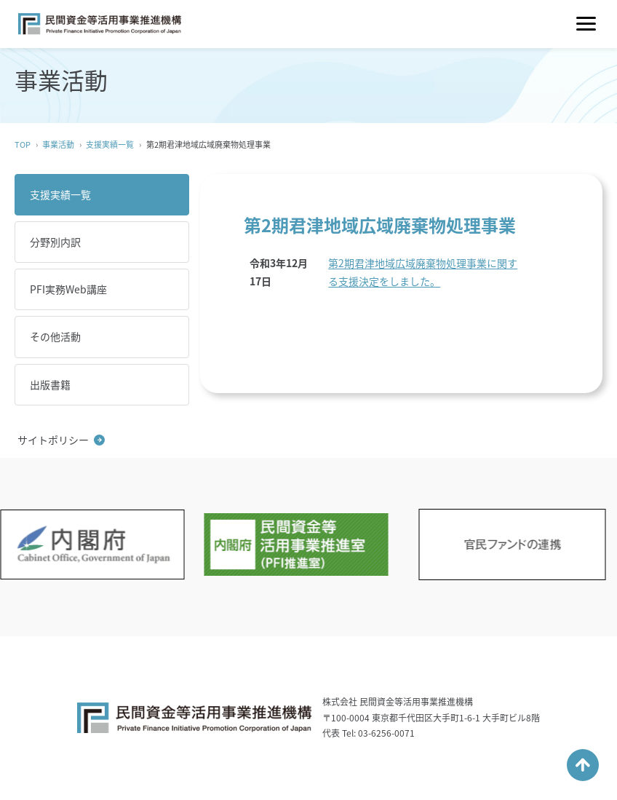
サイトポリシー (53, 439)
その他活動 (55, 336)
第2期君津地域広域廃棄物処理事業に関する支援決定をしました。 (422, 272)
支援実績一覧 (110, 144)
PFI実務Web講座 (68, 289)
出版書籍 (50, 384)
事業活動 (58, 144)
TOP (23, 144)
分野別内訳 (55, 241)
